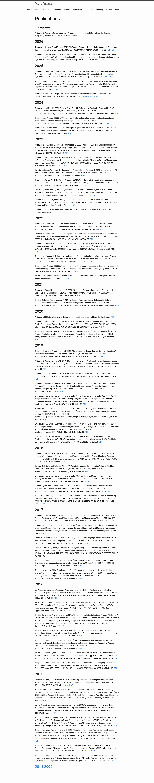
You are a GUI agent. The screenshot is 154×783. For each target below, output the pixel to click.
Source (104, 77)
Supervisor (88, 10)
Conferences (77, 10)
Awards (58, 10)
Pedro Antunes (43, 3)
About (29, 10)
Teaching (99, 10)
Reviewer (108, 10)
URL (81, 636)
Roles (117, 10)
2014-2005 (43, 766)
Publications (47, 10)
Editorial (66, 10)
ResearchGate (89, 96)
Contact (37, 10)
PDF (108, 50)
